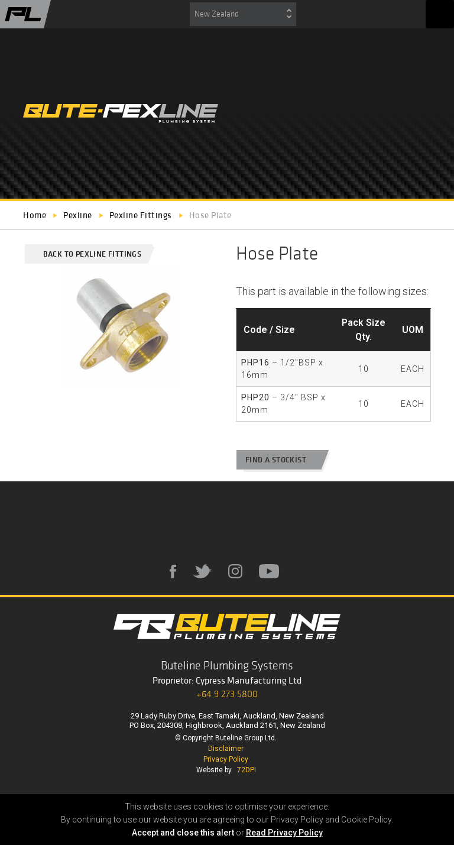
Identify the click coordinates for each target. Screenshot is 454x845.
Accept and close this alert (183, 832)
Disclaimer (226, 748)
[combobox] (243, 14)
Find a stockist (281, 460)
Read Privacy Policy (284, 832)
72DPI (246, 770)
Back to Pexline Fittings (87, 254)
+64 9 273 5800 (227, 694)
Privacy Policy (225, 759)
